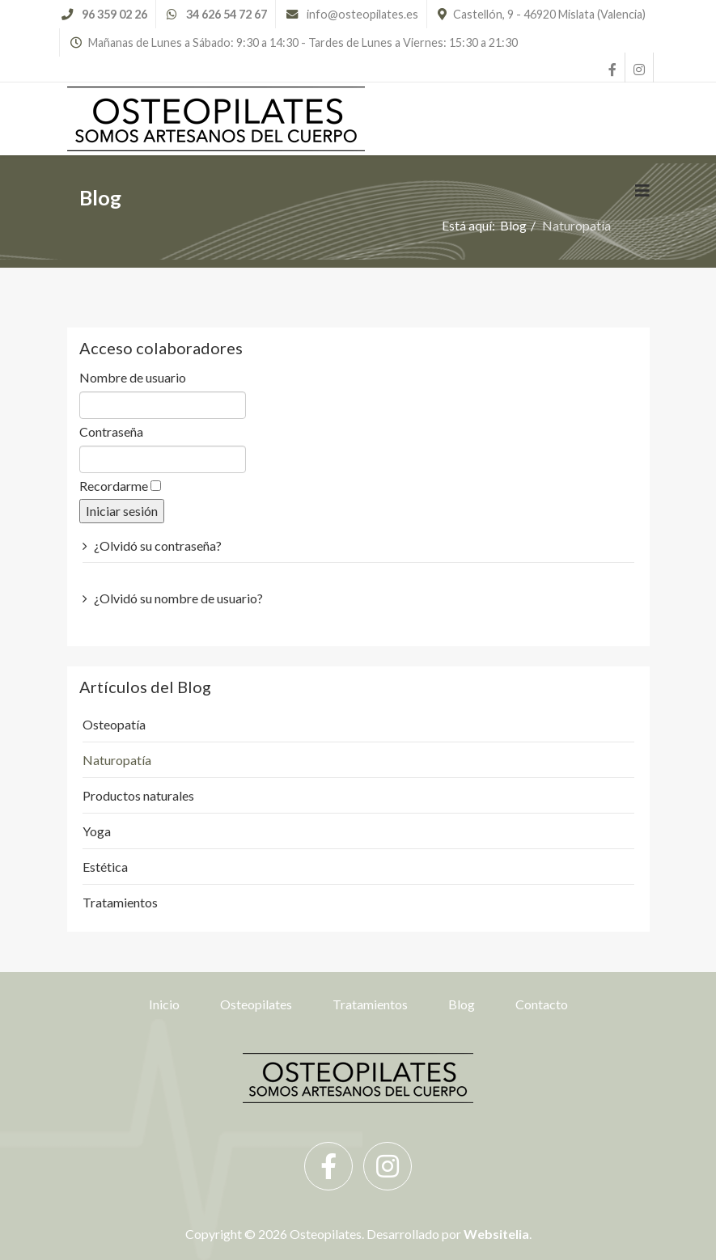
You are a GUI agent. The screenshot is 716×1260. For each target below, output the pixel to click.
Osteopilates (256, 1004)
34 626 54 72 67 (226, 14)
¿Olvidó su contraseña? (158, 545)
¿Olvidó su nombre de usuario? (178, 598)
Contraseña (111, 431)
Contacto (541, 1004)
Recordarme (113, 485)
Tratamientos (370, 1004)
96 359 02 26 (114, 14)
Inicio (164, 1004)
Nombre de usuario (132, 377)
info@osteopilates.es (362, 14)
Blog (461, 1004)
